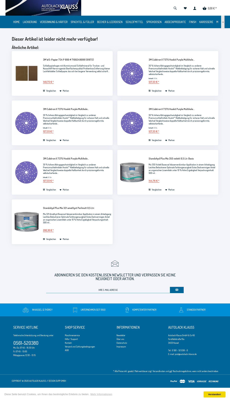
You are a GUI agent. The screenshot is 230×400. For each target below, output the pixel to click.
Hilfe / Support (71, 339)
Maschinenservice (72, 335)
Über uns (120, 339)
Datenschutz (122, 342)
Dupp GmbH (61, 380)
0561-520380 (25, 343)
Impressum (121, 346)
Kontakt (68, 342)
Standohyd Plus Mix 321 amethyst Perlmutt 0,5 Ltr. (69, 208)
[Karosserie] (206, 22)
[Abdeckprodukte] (175, 22)
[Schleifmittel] (134, 22)
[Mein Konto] (195, 8)
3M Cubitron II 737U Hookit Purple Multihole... (171, 59)
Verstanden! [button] (214, 394)
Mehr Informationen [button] (101, 394)
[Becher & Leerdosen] (110, 22)
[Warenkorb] (209, 8)
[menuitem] (175, 8)
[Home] (16, 22)
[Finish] (192, 22)
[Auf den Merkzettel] (64, 91)
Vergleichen (49, 90)
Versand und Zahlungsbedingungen (80, 346)
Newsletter (121, 335)
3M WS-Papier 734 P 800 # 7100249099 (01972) (68, 59)
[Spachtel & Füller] (82, 22)
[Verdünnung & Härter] (53, 22)
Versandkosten (159, 371)
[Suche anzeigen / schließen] (175, 8)
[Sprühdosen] (154, 22)
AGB (67, 350)
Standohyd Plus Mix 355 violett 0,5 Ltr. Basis (171, 158)
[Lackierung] (29, 22)
